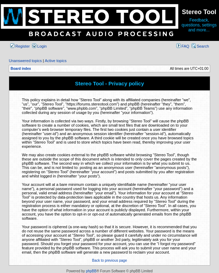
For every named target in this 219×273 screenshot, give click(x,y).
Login (39, 46)
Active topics (56, 61)
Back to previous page (109, 260)
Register (20, 46)
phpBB (91, 271)
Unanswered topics (25, 61)
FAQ (182, 46)
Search (200, 46)
